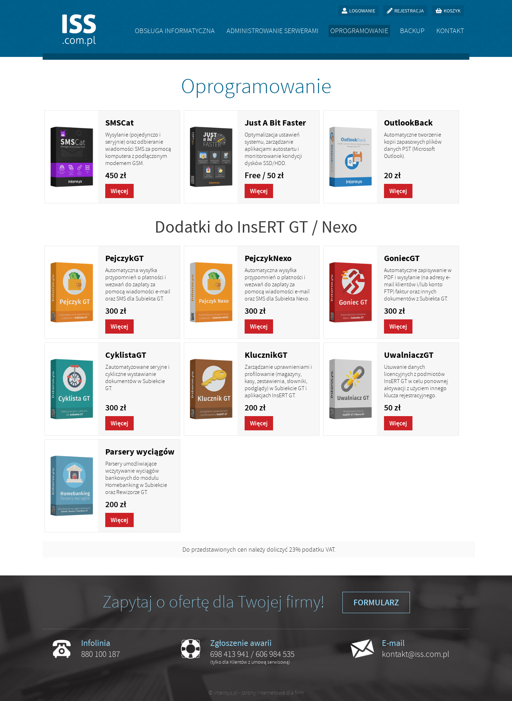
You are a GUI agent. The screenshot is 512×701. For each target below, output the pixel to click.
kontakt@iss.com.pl (415, 654)
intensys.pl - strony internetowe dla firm (259, 692)
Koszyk (452, 10)
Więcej (119, 191)
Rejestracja (409, 10)
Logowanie (362, 10)
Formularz (376, 602)
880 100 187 (100, 654)
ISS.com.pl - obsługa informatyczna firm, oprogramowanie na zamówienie (79, 30)
